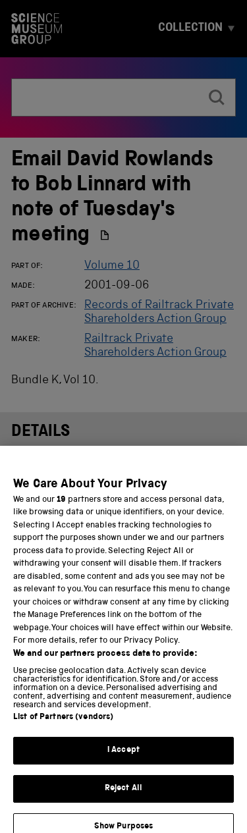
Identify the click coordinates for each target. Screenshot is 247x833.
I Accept (123, 757)
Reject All (123, 794)
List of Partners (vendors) (63, 724)
